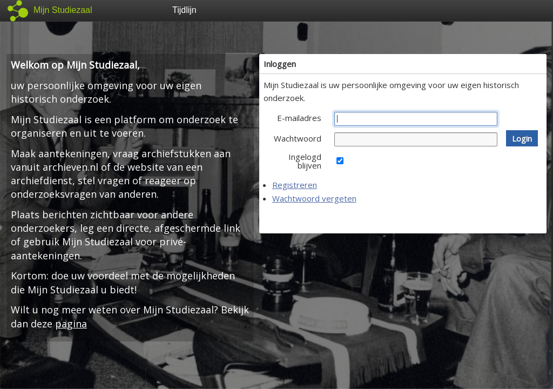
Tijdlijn (184, 10)
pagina (71, 323)
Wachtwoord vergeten (314, 198)
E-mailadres (299, 117)
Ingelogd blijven (304, 161)
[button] (522, 138)
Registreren (294, 184)
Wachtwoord (297, 138)
